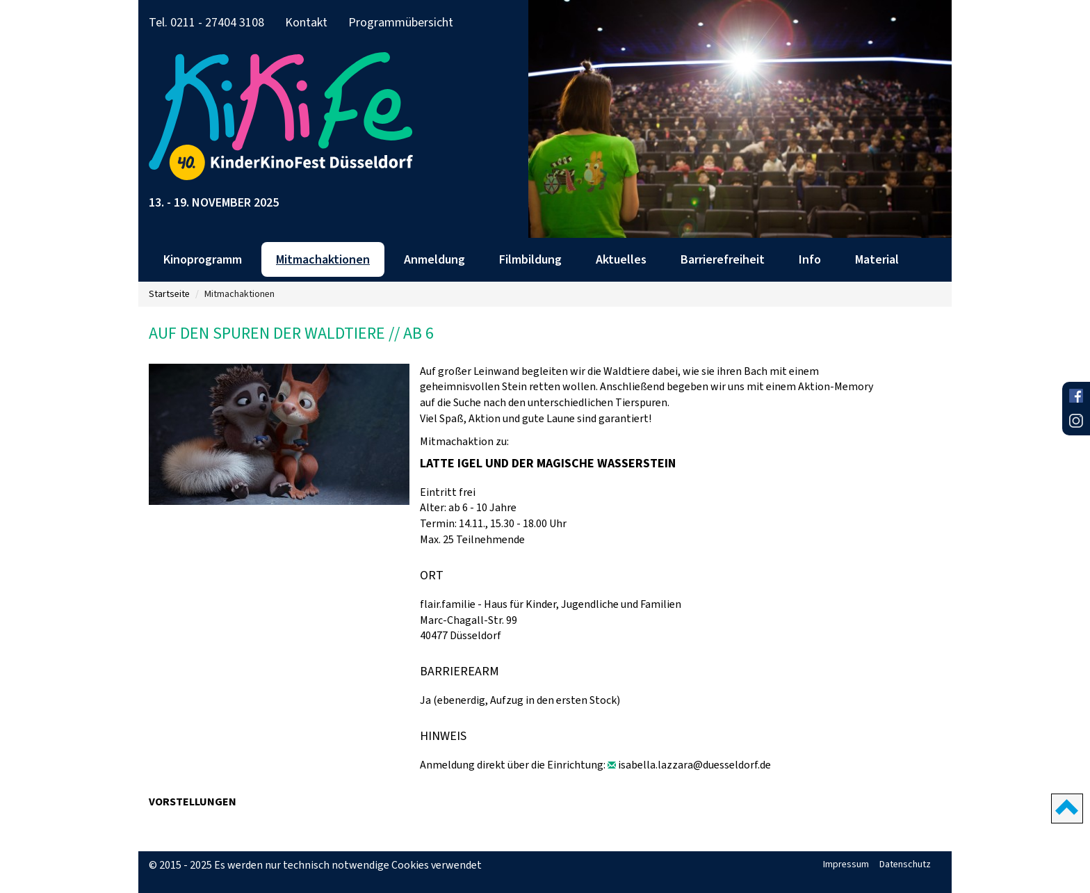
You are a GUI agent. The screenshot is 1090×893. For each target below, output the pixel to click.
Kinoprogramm (202, 259)
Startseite (169, 293)
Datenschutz (905, 864)
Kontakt (306, 22)
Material (877, 259)
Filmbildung (530, 259)
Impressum (846, 864)
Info (810, 259)
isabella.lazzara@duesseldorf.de (694, 764)
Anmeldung (434, 259)
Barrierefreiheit (723, 259)
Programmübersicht (400, 22)
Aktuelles (621, 259)
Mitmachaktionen (323, 259)
